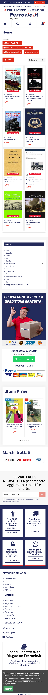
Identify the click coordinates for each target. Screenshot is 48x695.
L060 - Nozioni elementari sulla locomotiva (13, 181)
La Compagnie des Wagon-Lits (32, 140)
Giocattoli (9, 253)
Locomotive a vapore (11, 139)
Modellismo (10, 266)
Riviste (8, 260)
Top (7, 282)
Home (8, 244)
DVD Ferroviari (11, 263)
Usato (8, 258)
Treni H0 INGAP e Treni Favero (14, 427)
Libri (7, 268)
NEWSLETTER (40, 6)
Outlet (8, 255)
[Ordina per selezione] (34, 60)
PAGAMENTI (17, 6)
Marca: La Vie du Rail (12, 51)
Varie (8, 274)
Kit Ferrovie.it (11, 271)
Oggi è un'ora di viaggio (12, 222)
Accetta (8, 689)
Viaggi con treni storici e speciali (17, 284)
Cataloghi (9, 279)
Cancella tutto (31, 51)
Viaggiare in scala (34, 426)
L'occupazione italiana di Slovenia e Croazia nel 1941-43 (34, 98)
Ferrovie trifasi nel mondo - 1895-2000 (13, 97)
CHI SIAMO (27, 6)
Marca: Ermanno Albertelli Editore (17, 47)
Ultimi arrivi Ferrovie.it (14, 276)
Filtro (8, 59)
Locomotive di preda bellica (33, 223)
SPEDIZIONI (7, 6)
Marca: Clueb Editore (12, 43)
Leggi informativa (13, 501)
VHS (7, 250)
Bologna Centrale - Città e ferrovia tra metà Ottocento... (34, 182)
